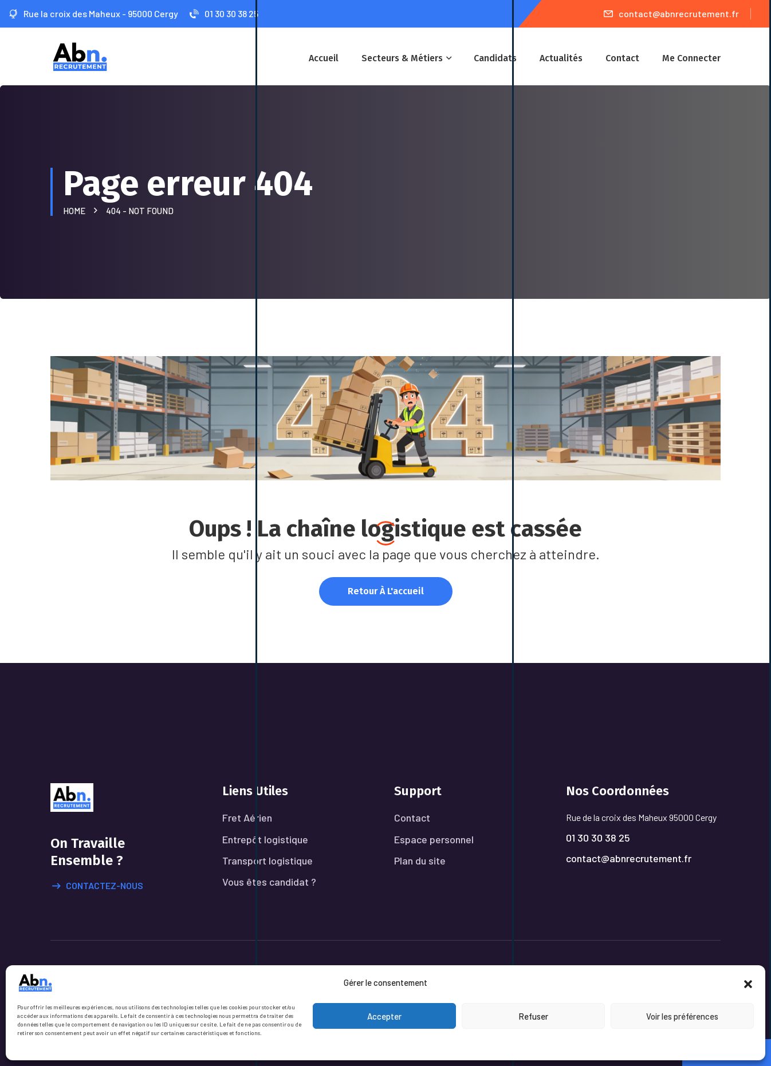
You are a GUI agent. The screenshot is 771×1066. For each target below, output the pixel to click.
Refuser (533, 1016)
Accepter (384, 1016)
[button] (748, 982)
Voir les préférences (682, 1016)
